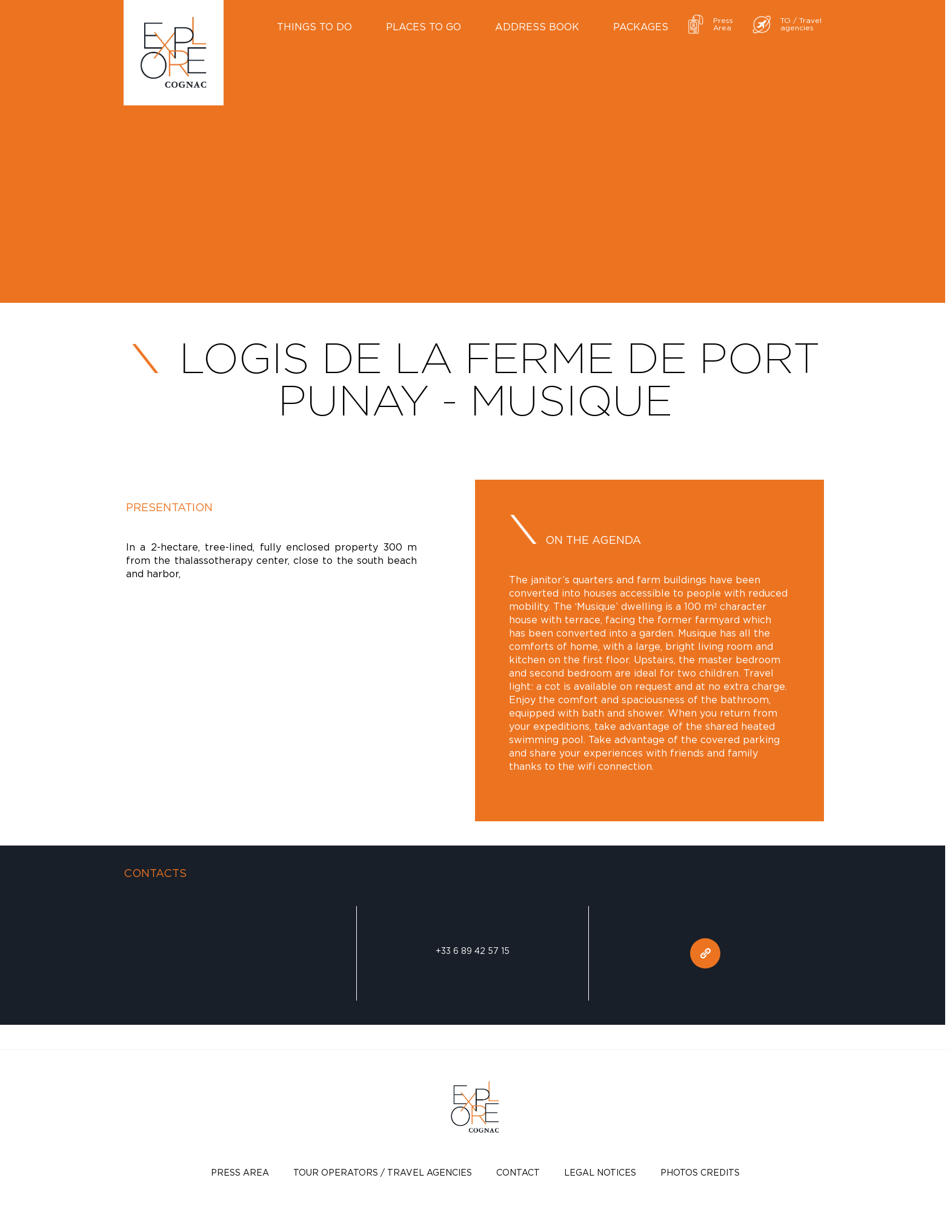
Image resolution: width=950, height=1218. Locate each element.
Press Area (240, 1172)
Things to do (314, 26)
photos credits (700, 1172)
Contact (518, 1172)
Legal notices (600, 1172)
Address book (537, 26)
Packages (640, 26)
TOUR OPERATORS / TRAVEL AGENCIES (382, 1172)
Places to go (423, 26)
